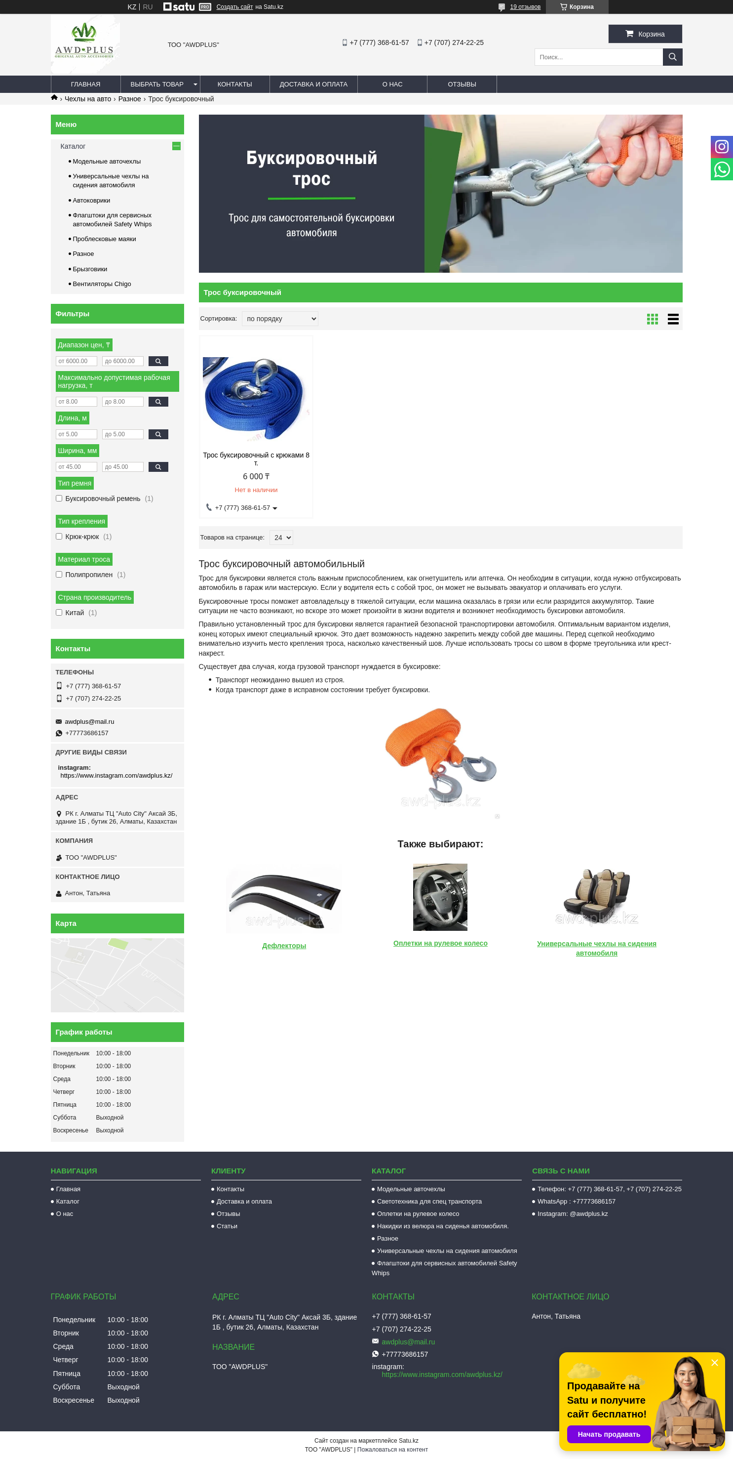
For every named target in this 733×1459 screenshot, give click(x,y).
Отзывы (462, 84)
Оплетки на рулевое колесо (440, 943)
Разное (129, 99)
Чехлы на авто (88, 99)
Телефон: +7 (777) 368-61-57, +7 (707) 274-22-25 (610, 1189)
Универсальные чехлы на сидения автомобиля (447, 1250)
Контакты (235, 84)
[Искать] (673, 57)
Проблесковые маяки (104, 239)
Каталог (73, 146)
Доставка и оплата (313, 84)
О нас (393, 84)
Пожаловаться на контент (392, 1449)
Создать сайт (235, 6)
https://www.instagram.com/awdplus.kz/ (117, 775)
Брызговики (90, 269)
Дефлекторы (284, 946)
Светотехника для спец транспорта (429, 1201)
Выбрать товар (157, 84)
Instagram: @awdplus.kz (573, 1213)
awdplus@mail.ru (90, 721)
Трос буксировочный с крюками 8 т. (256, 459)
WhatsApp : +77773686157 (577, 1201)
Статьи (227, 1226)
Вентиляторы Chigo (102, 284)
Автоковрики (92, 200)
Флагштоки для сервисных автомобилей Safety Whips (444, 1268)
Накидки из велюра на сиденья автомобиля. (443, 1226)
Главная (86, 84)
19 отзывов (525, 6)
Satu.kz (409, 1440)
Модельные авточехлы (107, 161)
